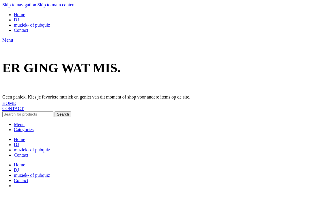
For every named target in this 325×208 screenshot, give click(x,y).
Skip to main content (56, 4)
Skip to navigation (19, 4)
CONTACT (13, 108)
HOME (9, 103)
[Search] (27, 114)
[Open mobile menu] (7, 40)
